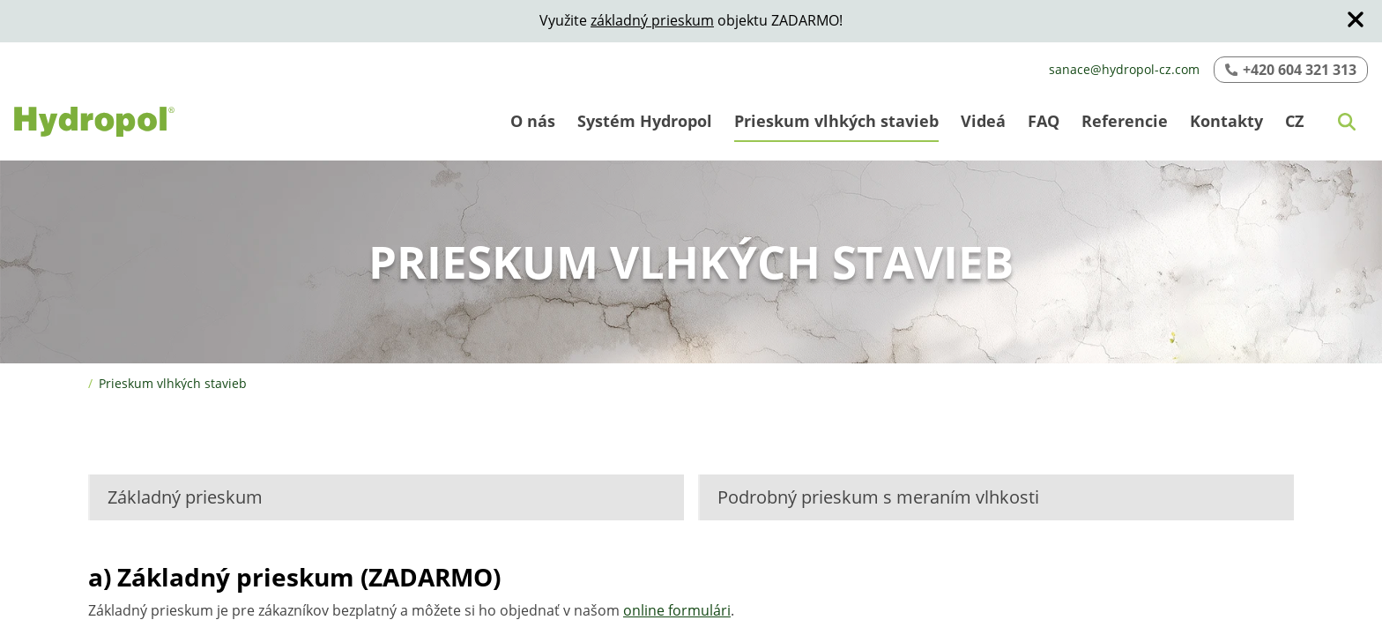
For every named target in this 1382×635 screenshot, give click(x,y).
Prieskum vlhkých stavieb (173, 383)
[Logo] (94, 121)
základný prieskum (652, 20)
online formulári (677, 610)
